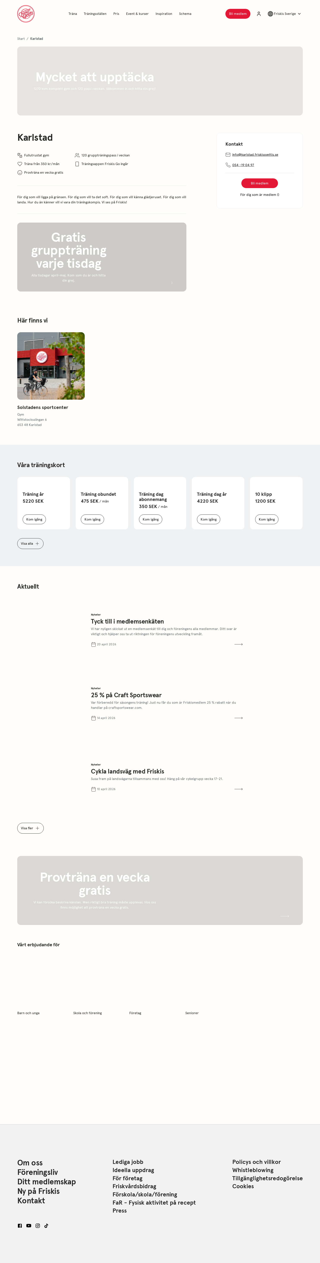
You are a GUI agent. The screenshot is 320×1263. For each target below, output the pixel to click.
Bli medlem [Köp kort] (264, 184)
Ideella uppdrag (133, 1170)
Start (21, 38)
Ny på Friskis (38, 1191)
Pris (117, 13)
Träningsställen (96, 13)
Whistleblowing (252, 1170)
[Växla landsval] (285, 13)
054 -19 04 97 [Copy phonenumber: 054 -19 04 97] (239, 165)
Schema (186, 13)
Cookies (243, 1186)
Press (119, 1211)
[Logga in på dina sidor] (259, 14)
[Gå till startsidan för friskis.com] (25, 13)
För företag (127, 1178)
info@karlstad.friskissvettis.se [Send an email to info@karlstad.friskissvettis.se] (259, 154)
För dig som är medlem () (261, 196)
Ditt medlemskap (46, 1182)
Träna (73, 13)
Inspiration (164, 13)
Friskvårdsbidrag (134, 1186)
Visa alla (30, 543)
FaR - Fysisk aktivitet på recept (154, 1203)
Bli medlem (239, 15)
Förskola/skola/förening (144, 1194)
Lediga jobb (127, 1162)
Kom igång (36, 520)
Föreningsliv (37, 1172)
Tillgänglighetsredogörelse (267, 1178)
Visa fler (30, 828)
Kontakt (31, 1201)
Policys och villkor (256, 1162)
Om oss (30, 1163)
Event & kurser (138, 13)
